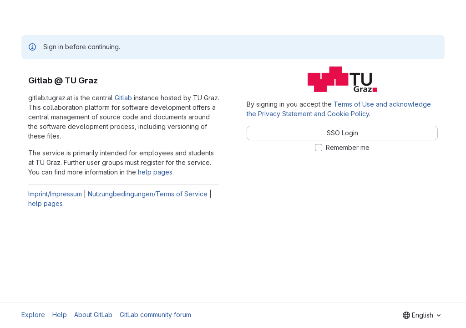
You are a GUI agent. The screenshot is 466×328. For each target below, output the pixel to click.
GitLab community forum (155, 314)
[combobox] (422, 315)
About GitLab (93, 314)
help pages (155, 172)
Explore (33, 314)
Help (59, 314)
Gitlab (123, 98)
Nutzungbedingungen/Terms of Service (148, 194)
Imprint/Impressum (55, 194)
